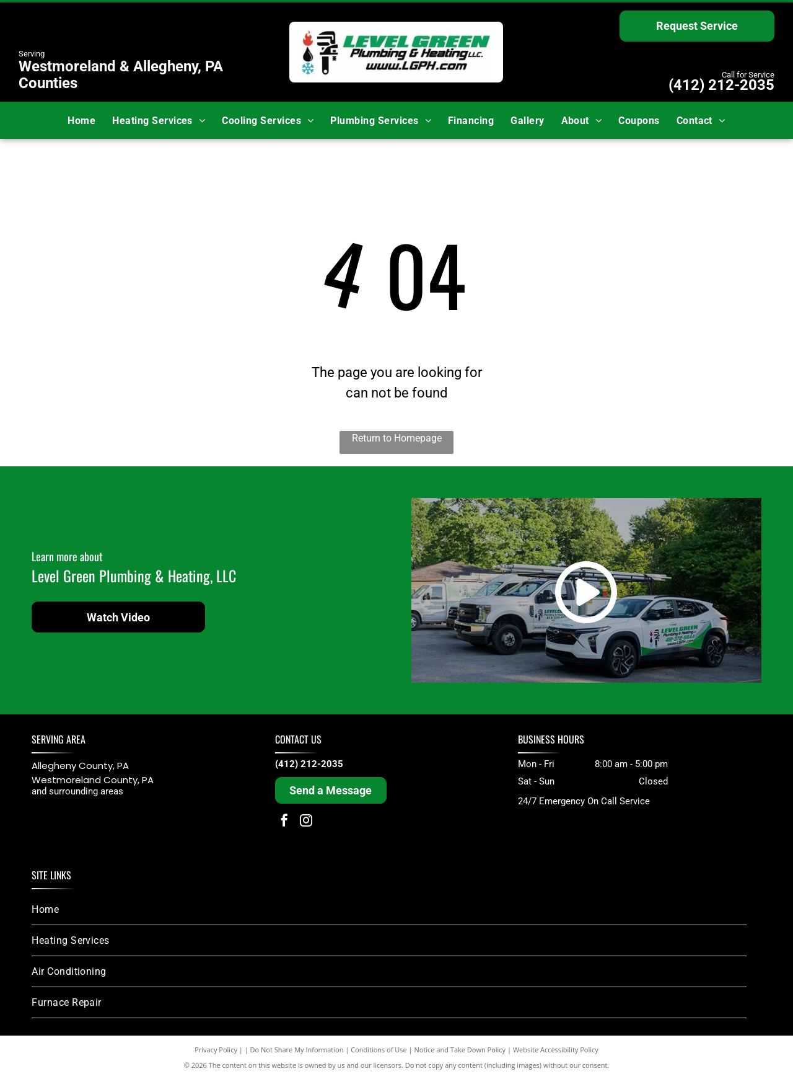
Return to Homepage (397, 438)
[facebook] (284, 822)
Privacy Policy (216, 1049)
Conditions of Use (379, 1049)
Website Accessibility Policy (555, 1049)
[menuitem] (81, 120)
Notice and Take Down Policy (460, 1049)
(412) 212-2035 (721, 85)
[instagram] (306, 822)
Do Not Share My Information (297, 1049)
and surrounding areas (77, 791)
